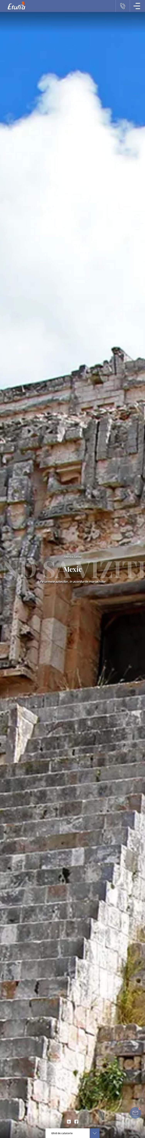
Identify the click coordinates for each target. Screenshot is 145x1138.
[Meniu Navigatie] (137, 6)
